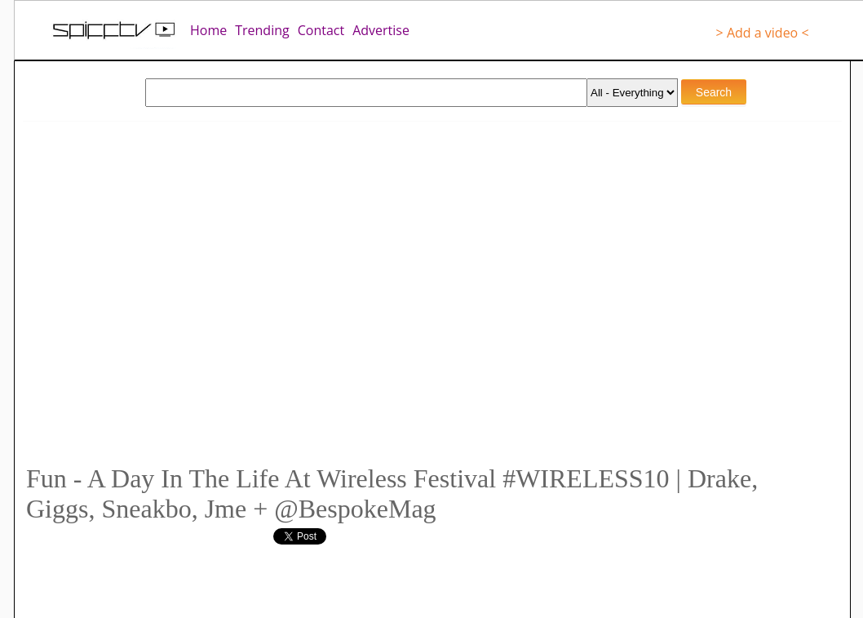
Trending (262, 30)
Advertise (380, 30)
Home (208, 30)
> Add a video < (762, 33)
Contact (321, 30)
